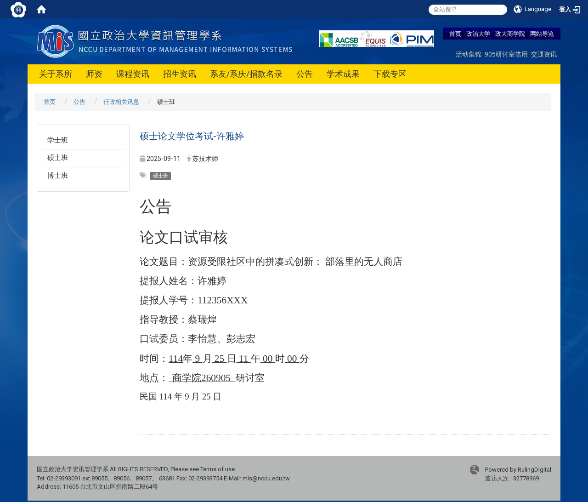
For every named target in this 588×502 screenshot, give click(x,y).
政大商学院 (510, 33)
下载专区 (390, 74)
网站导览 (542, 33)
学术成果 (343, 74)
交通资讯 (544, 54)
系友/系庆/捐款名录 (246, 74)
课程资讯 (132, 74)
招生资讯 (179, 74)
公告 (304, 74)
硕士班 (57, 158)
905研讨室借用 (506, 54)
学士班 (57, 140)
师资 (94, 74)
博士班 (57, 175)
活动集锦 (468, 54)
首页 (455, 33)
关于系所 (55, 74)
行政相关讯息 (121, 101)
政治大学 (478, 33)
